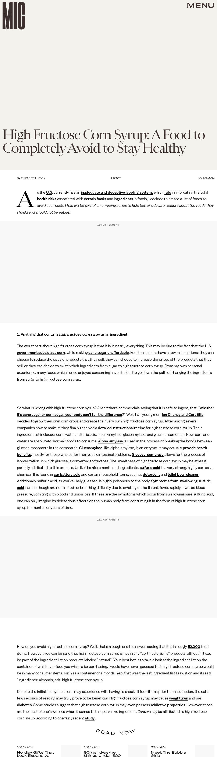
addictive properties (168, 705)
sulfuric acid (150, 468)
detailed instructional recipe (121, 428)
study (90, 718)
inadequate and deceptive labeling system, (117, 192)
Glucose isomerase (148, 454)
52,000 (194, 647)
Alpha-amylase (110, 441)
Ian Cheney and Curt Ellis (182, 414)
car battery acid (67, 474)
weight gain (178, 698)
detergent (151, 474)
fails (167, 192)
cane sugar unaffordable (108, 353)
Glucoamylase (91, 448)
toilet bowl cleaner (183, 474)
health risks (46, 199)
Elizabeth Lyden (33, 178)
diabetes (24, 705)
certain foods (95, 199)
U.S (49, 192)
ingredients (123, 199)
